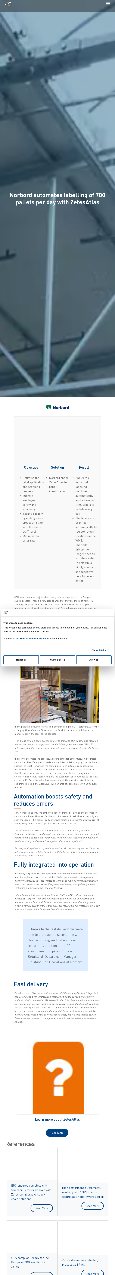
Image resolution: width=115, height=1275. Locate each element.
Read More (41, 1208)
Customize (57, 659)
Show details (99, 650)
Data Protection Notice (33, 638)
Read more (57, 1132)
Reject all (21, 659)
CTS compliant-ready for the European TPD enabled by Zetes (30, 1262)
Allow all (94, 659)
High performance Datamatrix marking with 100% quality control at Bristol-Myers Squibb (83, 1192)
